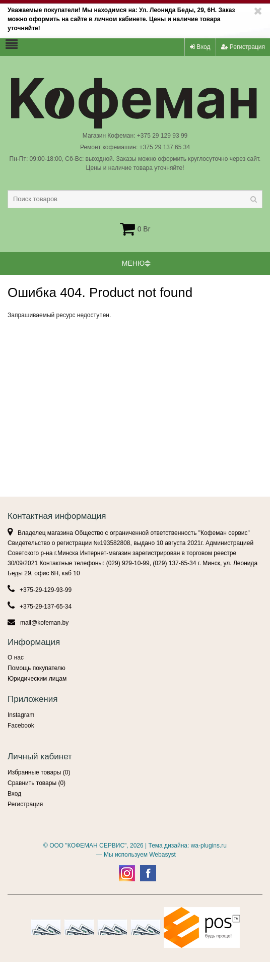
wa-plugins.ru (209, 845)
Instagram (21, 714)
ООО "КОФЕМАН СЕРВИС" (87, 845)
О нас (16, 657)
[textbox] (135, 199)
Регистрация (243, 46)
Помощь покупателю (36, 668)
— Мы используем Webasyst (134, 854)
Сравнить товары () (36, 783)
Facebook (21, 725)
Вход (200, 46)
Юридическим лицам (37, 678)
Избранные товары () (39, 772)
